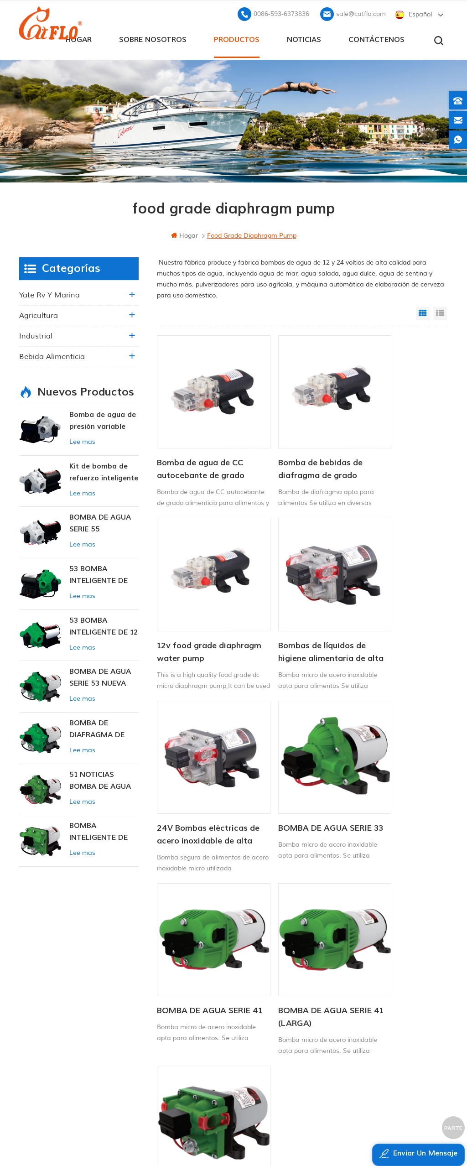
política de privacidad (180, 1053)
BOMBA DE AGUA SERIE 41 (191, 763)
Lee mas (82, 440)
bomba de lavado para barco (276, 975)
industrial (35, 334)
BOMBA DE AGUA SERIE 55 (100, 521)
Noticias (304, 37)
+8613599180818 (376, 978)
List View (440, 311)
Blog (154, 1006)
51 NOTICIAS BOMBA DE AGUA (100, 778)
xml (153, 1037)
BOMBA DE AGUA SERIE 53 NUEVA (100, 675)
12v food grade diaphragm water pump (387, 445)
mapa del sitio (170, 1022)
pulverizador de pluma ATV (274, 1022)
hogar (184, 234)
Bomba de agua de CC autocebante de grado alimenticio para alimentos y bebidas (200, 445)
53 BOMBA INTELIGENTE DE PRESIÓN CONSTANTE (98, 573)
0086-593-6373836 (281, 12)
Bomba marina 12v (262, 960)
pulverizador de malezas (271, 1053)
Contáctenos (376, 37)
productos (236, 37)
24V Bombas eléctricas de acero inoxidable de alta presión (292, 604)
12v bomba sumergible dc (273, 1006)
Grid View (423, 311)
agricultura (38, 313)
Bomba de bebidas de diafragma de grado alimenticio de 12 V (297, 445)
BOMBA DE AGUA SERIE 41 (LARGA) (289, 763)
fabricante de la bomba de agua (276, 1037)
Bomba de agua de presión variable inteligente (102, 419)
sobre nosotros (153, 37)
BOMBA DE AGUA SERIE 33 (387, 603)
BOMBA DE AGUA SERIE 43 (387, 763)
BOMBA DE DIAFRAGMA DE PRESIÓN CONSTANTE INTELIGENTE (97, 728)
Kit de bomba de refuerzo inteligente (103, 469)
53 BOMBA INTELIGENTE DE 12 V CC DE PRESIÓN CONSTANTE (103, 625)
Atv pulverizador (258, 991)
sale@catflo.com (361, 12)
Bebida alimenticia (52, 354)
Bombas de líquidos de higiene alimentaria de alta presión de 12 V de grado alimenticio (202, 604)
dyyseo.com (420, 1136)
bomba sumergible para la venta (276, 1068)
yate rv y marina (49, 293)
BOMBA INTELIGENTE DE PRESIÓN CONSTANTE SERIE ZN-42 (102, 830)
